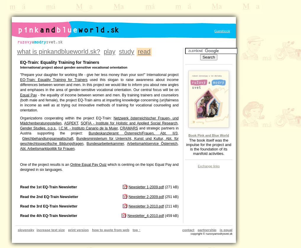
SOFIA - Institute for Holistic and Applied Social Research (129, 123)
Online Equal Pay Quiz (88, 165)
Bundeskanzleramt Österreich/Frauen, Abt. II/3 (133, 133)
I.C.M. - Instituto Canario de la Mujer (88, 128)
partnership (207, 230)
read (144, 51)
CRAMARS (129, 128)
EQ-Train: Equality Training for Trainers (54, 80)
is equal (226, 230)
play (110, 51)
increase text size (51, 230)
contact (188, 230)
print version (78, 230)
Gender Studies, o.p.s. (38, 128)
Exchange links (209, 166)
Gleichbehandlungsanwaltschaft (47, 139)
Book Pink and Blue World (208, 135)
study (126, 51)
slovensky (26, 230)
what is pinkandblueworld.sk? (58, 51)
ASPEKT (71, 123)
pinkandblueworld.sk (60, 25)
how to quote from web (110, 230)
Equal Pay (28, 95)
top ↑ (136, 230)
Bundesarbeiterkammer (105, 144)
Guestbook (222, 31)
